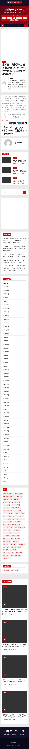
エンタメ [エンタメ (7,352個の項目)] (7, 516)
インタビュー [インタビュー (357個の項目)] (19, 513)
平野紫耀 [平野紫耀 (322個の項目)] (7, 541)
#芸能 (14, 86)
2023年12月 (6, 370)
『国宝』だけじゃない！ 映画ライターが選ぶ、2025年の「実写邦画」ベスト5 (14, 681)
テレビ (24, 18)
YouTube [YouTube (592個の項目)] (16, 505)
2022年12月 (6, 413)
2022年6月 (6, 435)
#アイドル (22, 80)
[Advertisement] (14, 46)
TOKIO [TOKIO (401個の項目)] (6, 505)
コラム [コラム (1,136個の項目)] (17, 522)
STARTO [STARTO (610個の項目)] (17, 499)
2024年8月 (6, 341)
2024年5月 (6, 352)
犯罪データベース (14, 9)
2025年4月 (6, 312)
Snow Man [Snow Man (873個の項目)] (7, 499)
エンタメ (4, 18)
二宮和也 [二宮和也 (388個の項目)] (16, 536)
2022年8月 (6, 427)
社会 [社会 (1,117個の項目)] (6, 550)
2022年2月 (6, 449)
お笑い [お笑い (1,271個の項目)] (6, 508)
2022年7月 (6, 431)
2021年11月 (6, 460)
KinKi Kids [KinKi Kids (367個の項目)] (19, 493)
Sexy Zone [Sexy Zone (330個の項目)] (7, 496)
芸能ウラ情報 (19, 18)
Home (8, 745)
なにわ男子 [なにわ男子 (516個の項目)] (7, 510)
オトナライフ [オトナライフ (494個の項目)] (18, 516)
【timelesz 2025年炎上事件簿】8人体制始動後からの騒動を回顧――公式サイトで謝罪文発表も (14, 249)
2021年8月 (6, 471)
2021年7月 (6, 474)
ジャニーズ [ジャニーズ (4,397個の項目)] (8, 527)
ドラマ (16, 19)
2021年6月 (6, 478)
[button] (22, 25)
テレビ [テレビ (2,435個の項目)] (16, 530)
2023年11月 (6, 373)
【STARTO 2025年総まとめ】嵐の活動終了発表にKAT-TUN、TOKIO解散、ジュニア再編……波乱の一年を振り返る (14, 241)
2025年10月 (6, 290)
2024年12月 (6, 326)
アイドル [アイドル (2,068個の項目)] (18, 510)
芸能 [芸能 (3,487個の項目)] (13, 550)
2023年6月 (6, 391)
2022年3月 (6, 445)
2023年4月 (6, 398)
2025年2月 (6, 319)
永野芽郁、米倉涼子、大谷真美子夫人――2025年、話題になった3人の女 (14, 716)
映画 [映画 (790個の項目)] (6, 544)
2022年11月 (6, 417)
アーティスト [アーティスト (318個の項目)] (8, 513)
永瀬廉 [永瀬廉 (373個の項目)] (22, 544)
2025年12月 (6, 283)
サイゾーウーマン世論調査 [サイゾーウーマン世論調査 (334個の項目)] (11, 524)
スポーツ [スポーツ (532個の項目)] (7, 530)
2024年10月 (6, 334)
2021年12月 (6, 456)
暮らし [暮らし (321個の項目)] (14, 544)
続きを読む (5, 120)
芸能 (14, 18)
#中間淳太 (18, 82)
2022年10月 (6, 420)
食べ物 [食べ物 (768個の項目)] (6, 558)
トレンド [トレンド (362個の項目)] (7, 533)
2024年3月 (6, 359)
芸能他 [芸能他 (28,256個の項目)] (15, 570)
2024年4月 (6, 355)
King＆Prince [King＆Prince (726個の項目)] (8, 493)
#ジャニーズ (11, 82)
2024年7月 (6, 344)
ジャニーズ (9, 18)
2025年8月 (6, 297)
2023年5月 (6, 395)
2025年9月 (6, 294)
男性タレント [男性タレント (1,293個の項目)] (16, 547)
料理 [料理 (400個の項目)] (15, 541)
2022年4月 (6, 442)
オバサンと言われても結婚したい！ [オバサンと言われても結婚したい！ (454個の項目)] (13, 519)
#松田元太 (15, 84)
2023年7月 (6, 388)
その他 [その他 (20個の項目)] (6, 570)
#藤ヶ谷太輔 (20, 86)
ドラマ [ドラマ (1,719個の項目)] (16, 533)
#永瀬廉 (21, 84)
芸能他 (4, 62)
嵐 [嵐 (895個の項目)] (17, 538)
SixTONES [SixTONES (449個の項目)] (18, 496)
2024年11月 (6, 330)
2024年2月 (6, 362)
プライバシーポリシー (17, 745)
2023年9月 (6, 380)
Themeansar (14, 742)
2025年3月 (6, 315)
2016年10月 (6, 481)
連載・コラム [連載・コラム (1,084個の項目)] (16, 555)
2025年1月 (6, 323)
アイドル (12, 19)
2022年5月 (6, 438)
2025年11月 (6, 287)
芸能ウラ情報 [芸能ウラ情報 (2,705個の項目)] (8, 553)
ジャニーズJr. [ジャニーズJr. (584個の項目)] (20, 527)
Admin (11, 78)
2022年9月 (6, 424)
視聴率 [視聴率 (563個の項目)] (19, 553)
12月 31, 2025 (16, 163)
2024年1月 (6, 366)
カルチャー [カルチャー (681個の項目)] (7, 522)
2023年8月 (6, 384)
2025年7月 (6, 301)
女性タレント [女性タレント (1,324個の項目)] (8, 538)
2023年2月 (6, 406)
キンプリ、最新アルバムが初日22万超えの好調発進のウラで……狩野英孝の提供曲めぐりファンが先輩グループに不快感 (14, 268)
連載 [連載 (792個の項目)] (6, 555)
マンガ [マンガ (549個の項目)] (6, 536)
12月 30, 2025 (7, 719)
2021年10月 (6, 463)
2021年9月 (6, 467)
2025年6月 (6, 305)
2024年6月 (6, 348)
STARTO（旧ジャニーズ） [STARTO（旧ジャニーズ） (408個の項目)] (11, 502)
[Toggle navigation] (18, 25)
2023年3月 (6, 402)
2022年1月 (6, 453)
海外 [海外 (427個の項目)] (6, 547)
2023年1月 (6, 409)
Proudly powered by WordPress (10, 741)
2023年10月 (6, 377)
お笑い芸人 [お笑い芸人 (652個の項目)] (16, 508)
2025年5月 (6, 308)
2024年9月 (6, 337)
